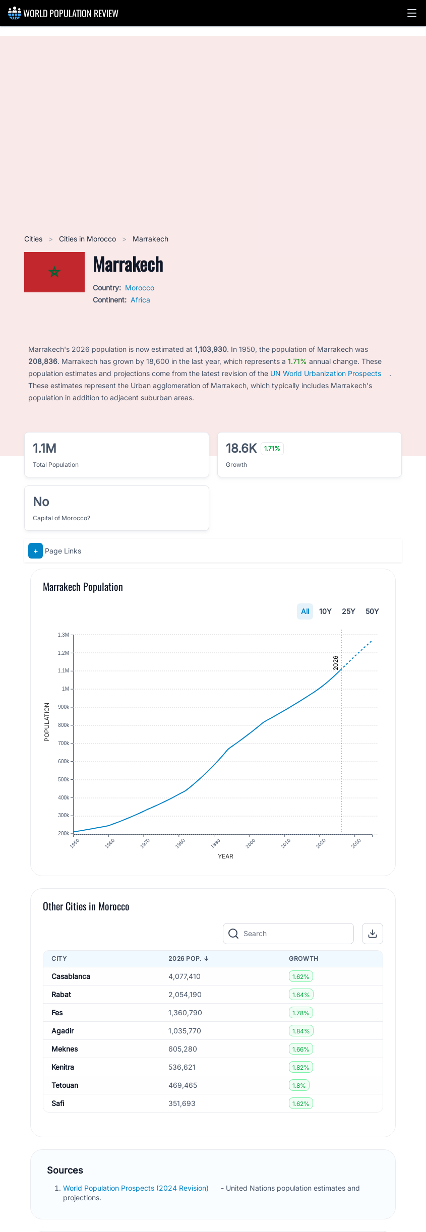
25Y (348, 611)
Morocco (139, 287)
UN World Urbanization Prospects (325, 373)
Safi (57, 1103)
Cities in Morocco (88, 238)
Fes (57, 1013)
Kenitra (62, 1067)
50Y (372, 611)
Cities (34, 238)
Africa (140, 299)
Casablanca (70, 976)
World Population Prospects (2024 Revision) (137, 1189)
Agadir (62, 1031)
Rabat (61, 995)
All (305, 611)
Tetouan (64, 1085)
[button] (412, 13)
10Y (325, 611)
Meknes (64, 1049)
